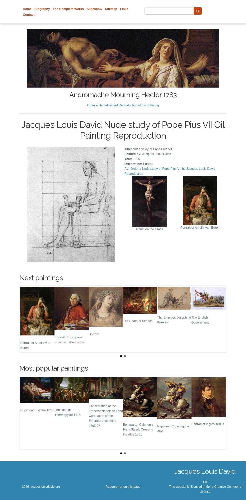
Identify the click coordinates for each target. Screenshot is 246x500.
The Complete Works (68, 9)
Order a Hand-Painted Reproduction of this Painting (123, 105)
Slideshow (94, 9)
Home (27, 9)
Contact (29, 14)
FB (205, 481)
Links (124, 9)
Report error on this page (123, 486)
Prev (25, 319)
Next (221, 319)
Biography (42, 9)
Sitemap (111, 9)
